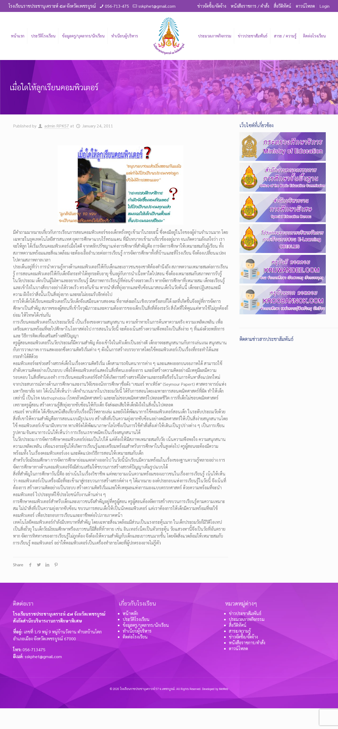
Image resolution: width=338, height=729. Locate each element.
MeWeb (223, 689)
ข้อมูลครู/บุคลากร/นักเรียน (146, 625)
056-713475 (34, 649)
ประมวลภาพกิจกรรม (246, 619)
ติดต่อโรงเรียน (135, 637)
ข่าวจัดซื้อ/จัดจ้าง (211, 6)
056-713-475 (117, 6)
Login (324, 6)
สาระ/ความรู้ (240, 631)
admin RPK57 (56, 125)
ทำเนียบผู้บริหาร (137, 631)
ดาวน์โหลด (305, 6)
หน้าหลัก (130, 613)
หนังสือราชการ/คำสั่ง (247, 642)
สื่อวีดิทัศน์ (282, 6)
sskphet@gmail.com (157, 6)
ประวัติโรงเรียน (136, 619)
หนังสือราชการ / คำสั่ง (250, 6)
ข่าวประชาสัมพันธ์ (245, 613)
